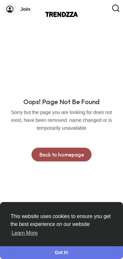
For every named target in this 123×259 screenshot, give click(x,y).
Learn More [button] (24, 233)
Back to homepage (61, 154)
